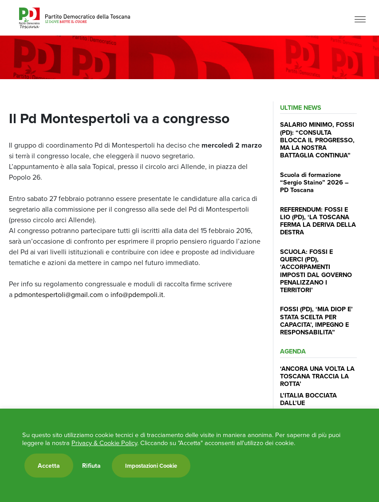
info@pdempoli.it (136, 294)
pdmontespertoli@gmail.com (57, 294)
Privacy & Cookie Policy (104, 443)
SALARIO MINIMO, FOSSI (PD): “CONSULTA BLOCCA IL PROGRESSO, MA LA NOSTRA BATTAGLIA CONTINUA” (317, 140)
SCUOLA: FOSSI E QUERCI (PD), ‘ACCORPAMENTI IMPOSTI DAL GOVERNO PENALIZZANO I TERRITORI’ (316, 270)
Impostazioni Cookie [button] (151, 466)
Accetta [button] (49, 465)
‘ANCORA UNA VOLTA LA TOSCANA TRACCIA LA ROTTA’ (317, 376)
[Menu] (360, 19)
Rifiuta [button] (91, 466)
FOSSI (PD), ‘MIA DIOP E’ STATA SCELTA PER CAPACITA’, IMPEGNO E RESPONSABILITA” (316, 320)
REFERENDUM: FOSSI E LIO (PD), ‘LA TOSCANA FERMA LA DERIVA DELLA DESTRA (318, 221)
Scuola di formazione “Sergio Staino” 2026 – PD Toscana (314, 182)
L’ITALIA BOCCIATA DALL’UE (308, 398)
